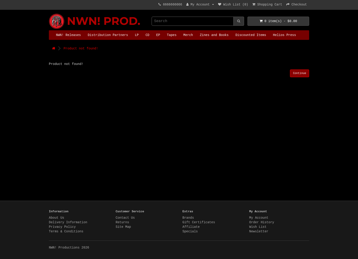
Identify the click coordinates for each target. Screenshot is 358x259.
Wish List (258, 227)
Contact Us (125, 218)
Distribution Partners (108, 35)
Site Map (123, 227)
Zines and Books (214, 35)
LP (137, 35)
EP (158, 35)
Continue (299, 73)
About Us (56, 218)
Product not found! (80, 48)
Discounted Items (250, 35)
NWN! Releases (68, 35)
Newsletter (258, 231)
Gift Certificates (198, 222)
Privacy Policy (62, 227)
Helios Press (284, 35)
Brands (188, 218)
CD (147, 35)
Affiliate (191, 227)
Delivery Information (68, 222)
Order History (261, 222)
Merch (188, 35)
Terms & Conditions (66, 231)
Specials (190, 231)
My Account (258, 218)
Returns (122, 222)
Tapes (171, 35)
